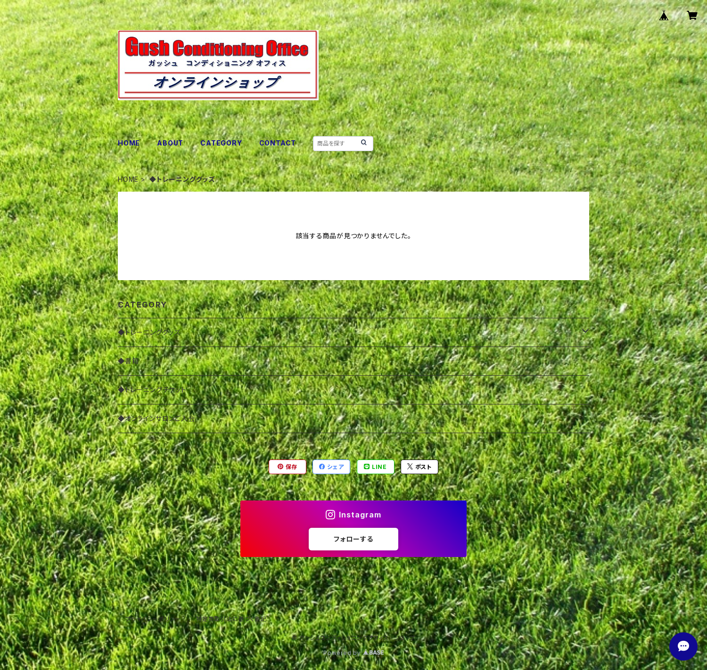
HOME (129, 143)
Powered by (353, 652)
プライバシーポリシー (153, 618)
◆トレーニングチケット (152, 390)
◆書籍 (128, 361)
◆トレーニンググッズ (149, 332)
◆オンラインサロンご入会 (156, 418)
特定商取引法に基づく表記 (231, 618)
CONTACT (277, 143)
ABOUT (170, 143)
